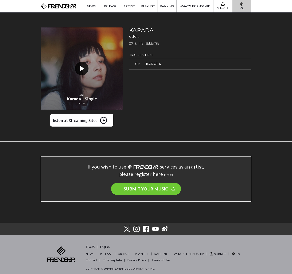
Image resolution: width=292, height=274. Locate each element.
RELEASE (110, 6)
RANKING (167, 6)
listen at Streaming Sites (75, 120)
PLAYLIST (148, 6)
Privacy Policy (136, 260)
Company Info (112, 260)
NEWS (91, 6)
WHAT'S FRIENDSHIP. (195, 6)
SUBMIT (220, 254)
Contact (91, 260)
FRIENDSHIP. (58, 6)
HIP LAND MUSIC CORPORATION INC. (132, 268)
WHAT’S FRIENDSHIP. (189, 254)
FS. (242, 8)
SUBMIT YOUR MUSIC (146, 188)
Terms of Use (160, 260)
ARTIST (129, 6)
